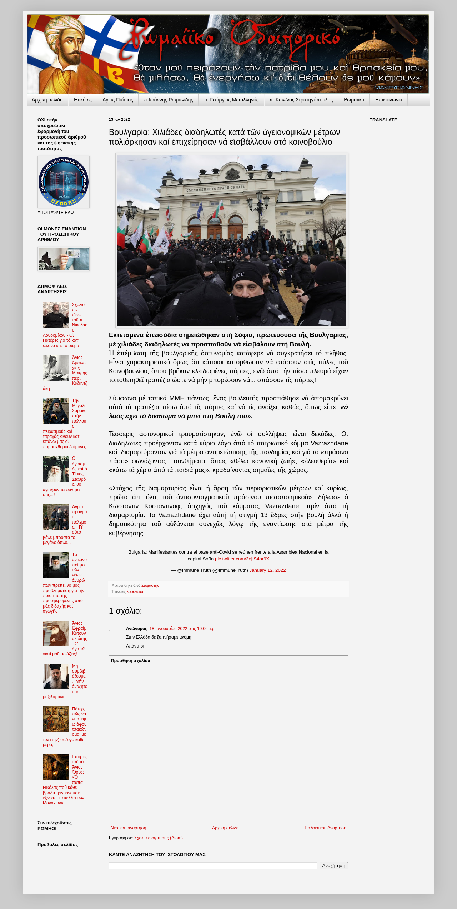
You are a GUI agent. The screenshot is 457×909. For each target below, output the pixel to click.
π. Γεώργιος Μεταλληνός (231, 100)
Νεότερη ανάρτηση (128, 827)
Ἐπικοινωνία (388, 100)
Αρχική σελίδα (225, 827)
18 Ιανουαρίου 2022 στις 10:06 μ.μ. (183, 628)
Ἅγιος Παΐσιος (117, 100)
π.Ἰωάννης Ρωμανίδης (168, 100)
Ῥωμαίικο (353, 100)
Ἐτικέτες (83, 100)
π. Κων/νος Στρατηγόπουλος (301, 100)
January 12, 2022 (268, 570)
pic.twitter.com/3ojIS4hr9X (242, 558)
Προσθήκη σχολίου (130, 660)
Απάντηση (136, 646)
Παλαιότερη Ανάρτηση (325, 827)
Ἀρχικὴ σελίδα (47, 100)
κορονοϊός (135, 591)
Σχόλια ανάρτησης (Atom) (158, 837)
